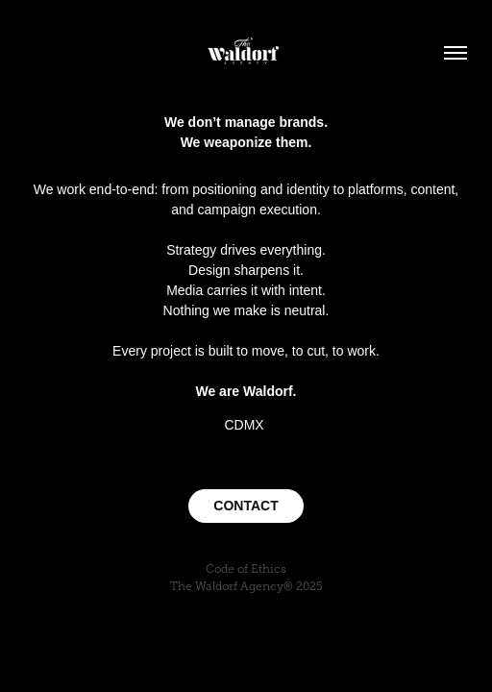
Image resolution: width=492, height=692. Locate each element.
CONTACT (245, 505)
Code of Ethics (246, 569)
